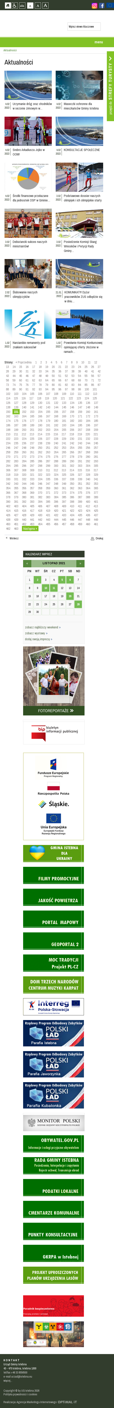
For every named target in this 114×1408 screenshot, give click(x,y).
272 (24, 456)
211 (16, 434)
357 (32, 488)
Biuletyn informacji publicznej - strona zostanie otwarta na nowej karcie (54, 721)
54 (79, 375)
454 (40, 524)
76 (27, 384)
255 (80, 447)
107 (48, 393)
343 (16, 483)
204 (56, 429)
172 (88, 416)
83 (72, 384)
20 (53, 366)
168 (56, 416)
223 (16, 438)
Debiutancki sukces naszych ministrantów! (30, 243)
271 (16, 456)
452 (24, 524)
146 (72, 407)
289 (64, 461)
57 (99, 375)
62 (33, 380)
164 (24, 416)
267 (80, 452)
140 (24, 407)
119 (47, 398)
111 (79, 393)
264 (56, 452)
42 (99, 371)
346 (40, 483)
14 (13, 366)
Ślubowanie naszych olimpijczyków (25, 294)
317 (96, 470)
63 (40, 380)
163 (16, 416)
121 (63, 398)
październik (27, 563)
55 (86, 375)
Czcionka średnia (37, 5)
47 (33, 375)
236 (24, 443)
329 (96, 474)
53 (72, 375)
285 (32, 461)
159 (80, 411)
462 (8, 528)
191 (48, 425)
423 (80, 510)
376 (88, 492)
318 (8, 474)
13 (7, 366)
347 (48, 483)
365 (96, 488)
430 (40, 515)
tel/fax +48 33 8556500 (15, 1372)
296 (24, 465)
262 (40, 452)
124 (87, 398)
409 (64, 506)
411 (80, 506)
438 (8, 519)
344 (24, 483)
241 (64, 443)
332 (24, 479)
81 (59, 384)
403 (16, 506)
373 (64, 492)
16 (27, 366)
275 (48, 456)
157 (64, 411)
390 (8, 501)
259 (16, 452)
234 (8, 443)
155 (48, 411)
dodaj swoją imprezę (38, 639)
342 (8, 483)
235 (16, 443)
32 (33, 371)
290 (72, 461)
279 (80, 456)
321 (32, 474)
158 (72, 411)
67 (66, 380)
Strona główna (8, 5)
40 (86, 371)
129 (32, 402)
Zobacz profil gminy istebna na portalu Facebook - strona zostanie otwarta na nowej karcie (101, 5)
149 (96, 407)
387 (80, 497)
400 (88, 501)
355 (16, 488)
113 (95, 393)
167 (48, 416)
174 (8, 420)
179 (48, 420)
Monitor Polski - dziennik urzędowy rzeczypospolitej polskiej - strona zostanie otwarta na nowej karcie (54, 1114)
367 (16, 492)
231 (80, 438)
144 (56, 407)
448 (88, 519)
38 (72, 371)
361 (64, 488)
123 (79, 398)
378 (8, 497)
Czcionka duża (45, 5)
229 (64, 438)
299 (48, 465)
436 (88, 515)
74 (13, 384)
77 (33, 384)
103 (16, 393)
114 (8, 398)
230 (72, 438)
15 (20, 366)
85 (86, 384)
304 (88, 465)
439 (16, 519)
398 (72, 501)
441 (32, 519)
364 (88, 488)
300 (56, 465)
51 (59, 375)
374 (72, 492)
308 (24, 470)
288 (56, 461)
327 (80, 474)
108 (56, 393)
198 (8, 429)
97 (66, 389)
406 (40, 506)
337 (64, 479)
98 (72, 389)
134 (72, 402)
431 (48, 515)
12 (95, 362)
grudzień (80, 563)
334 (40, 479)
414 (8, 510)
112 (87, 393)
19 (46, 366)
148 (88, 407)
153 (32, 411)
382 (40, 497)
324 (56, 474)
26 (92, 366)
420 (56, 510)
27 (99, 366)
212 (24, 434)
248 (24, 447)
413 (96, 506)
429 (32, 515)
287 (48, 461)
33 (40, 371)
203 (48, 429)
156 (56, 411)
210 (8, 434)
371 (48, 492)
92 (33, 389)
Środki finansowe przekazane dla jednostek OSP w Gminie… (31, 197)
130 (40, 402)
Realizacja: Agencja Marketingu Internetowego (30, 1402)
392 (24, 501)
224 (24, 438)
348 (56, 483)
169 (64, 416)
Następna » (30, 528)
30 (20, 371)
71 (92, 380)
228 (56, 438)
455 (48, 524)
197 (96, 425)
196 (88, 425)
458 (72, 524)
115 (16, 398)
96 (59, 389)
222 (8, 438)
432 (56, 515)
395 (48, 501)
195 (80, 425)
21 (59, 366)
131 (48, 402)
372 (56, 492)
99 (79, 389)
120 (55, 398)
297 (32, 465)
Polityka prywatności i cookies (20, 1394)
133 (64, 402)
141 (32, 407)
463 (16, 528)
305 (96, 465)
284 (24, 461)
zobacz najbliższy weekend (43, 627)
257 (96, 447)
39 (79, 371)
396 (56, 501)
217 (64, 434)
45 (20, 375)
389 (96, 497)
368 (24, 492)
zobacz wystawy (36, 633)
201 (32, 429)
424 (88, 510)
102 (8, 393)
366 (8, 492)
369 (32, 492)
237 (32, 443)
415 (16, 510)
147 (80, 407)
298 (40, 465)
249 (32, 447)
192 (56, 425)
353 (96, 483)
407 (48, 506)
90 (20, 389)
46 (27, 375)
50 (53, 375)
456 (56, 524)
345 (32, 483)
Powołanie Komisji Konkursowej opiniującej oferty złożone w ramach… (83, 347)
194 (72, 425)
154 (40, 411)
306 (8, 470)
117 (31, 398)
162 (8, 416)
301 (64, 465)
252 (56, 447)
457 (64, 524)
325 (64, 474)
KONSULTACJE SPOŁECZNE (82, 150)
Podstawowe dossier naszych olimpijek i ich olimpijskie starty (83, 197)
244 (88, 443)
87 (99, 384)
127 (16, 402)
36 (59, 371)
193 (64, 425)
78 (40, 384)
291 (80, 461)
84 (79, 384)
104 (24, 393)
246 (8, 447)
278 (72, 456)
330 (8, 479)
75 (20, 384)
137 (96, 402)
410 (72, 506)
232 (88, 438)
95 (53, 389)
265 (64, 452)
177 (32, 420)
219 (80, 434)
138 (8, 407)
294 (8, 465)
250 (40, 447)
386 (72, 497)
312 (56, 470)
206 (72, 429)
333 (32, 479)
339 (80, 479)
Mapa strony (22, 5)
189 (32, 425)
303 (80, 465)
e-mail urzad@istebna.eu (17, 1376)
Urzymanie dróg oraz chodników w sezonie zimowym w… (32, 106)
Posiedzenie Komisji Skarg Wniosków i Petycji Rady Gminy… (80, 246)
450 (8, 524)
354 (8, 488)
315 (80, 470)
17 (33, 366)
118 (39, 398)
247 (16, 447)
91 (27, 389)
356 (24, 488)
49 (46, 375)
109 (64, 393)
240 (56, 443)
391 (16, 501)
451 (16, 524)
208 (88, 429)
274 (40, 456)
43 (7, 375)
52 (66, 375)
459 (80, 524)
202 (40, 429)
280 (88, 456)
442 (40, 519)
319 (16, 474)
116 (23, 398)
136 (88, 402)
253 (64, 447)
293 (96, 461)
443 (48, 519)
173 (96, 416)
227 (48, 438)
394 (40, 501)
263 (48, 452)
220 (88, 434)
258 (8, 452)
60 (20, 380)
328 (88, 474)
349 (64, 483)
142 (40, 407)
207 (80, 429)
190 (40, 425)
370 (40, 492)
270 (8, 456)
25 (86, 366)
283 (16, 461)
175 (16, 420)
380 (24, 497)
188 (24, 425)
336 (56, 479)
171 (80, 416)
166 (40, 416)
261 (32, 452)
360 (56, 488)
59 (13, 380)
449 (96, 519)
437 (96, 515)
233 (96, 438)
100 (87, 389)
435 (80, 515)
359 (48, 488)
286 (40, 461)
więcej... (7, 1380)
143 (48, 407)
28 (7, 371)
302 (72, 465)
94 (46, 389)
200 (24, 429)
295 (16, 465)
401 (96, 501)
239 (48, 443)
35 (53, 371)
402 (8, 506)
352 (88, 483)
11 (89, 362)
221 (96, 434)
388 (88, 497)
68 (72, 380)
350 (72, 483)
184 (88, 420)
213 (32, 434)
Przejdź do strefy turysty (110, 86)
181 (64, 420)
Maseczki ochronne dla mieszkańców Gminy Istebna (81, 106)
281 (96, 456)
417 (32, 510)
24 (79, 366)
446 (72, 519)
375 (80, 492)
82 (66, 384)
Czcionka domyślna (30, 5)
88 (7, 389)
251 (48, 447)
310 (40, 470)
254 (72, 447)
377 (96, 492)
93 (40, 389)
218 (72, 434)
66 (59, 380)
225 (32, 438)
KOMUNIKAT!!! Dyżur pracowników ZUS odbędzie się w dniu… (83, 296)
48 (40, 375)
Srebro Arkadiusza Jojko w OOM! (29, 152)
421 (64, 510)
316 (88, 470)
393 (32, 501)
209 (96, 429)
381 (32, 497)
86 (92, 384)
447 (80, 519)
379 (16, 497)
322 (40, 474)
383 (48, 497)
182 (72, 420)
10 (82, 362)
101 (95, 389)
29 (13, 371)
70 (86, 380)
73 (7, 384)
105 (32, 393)
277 (64, 456)
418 (40, 510)
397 (64, 501)
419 (48, 510)
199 (16, 429)
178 (40, 420)
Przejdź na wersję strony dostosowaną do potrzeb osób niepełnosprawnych (14, 5)
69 (79, 380)
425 (96, 510)
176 (24, 420)
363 (80, 488)
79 (46, 384)
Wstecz (14, 538)
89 (13, 389)
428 (24, 515)
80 (53, 384)
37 (66, 371)
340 (88, 479)
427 (16, 515)
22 (66, 366)
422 (72, 510)
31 (27, 371)
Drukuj (99, 538)
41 (92, 371)
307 (16, 470)
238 (40, 443)
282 (8, 461)
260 (24, 452)
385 (64, 497)
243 (80, 443)
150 (8, 411)
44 (13, 375)
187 (16, 425)
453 (32, 524)
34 (46, 371)
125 (95, 398)
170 (72, 416)
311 (48, 470)
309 (32, 470)
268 (88, 452)
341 (96, 479)
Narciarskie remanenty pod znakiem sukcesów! (29, 344)
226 (40, 438)
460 (88, 524)
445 (64, 519)
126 (8, 402)
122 (71, 398)
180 (56, 420)
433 (64, 515)
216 (56, 434)
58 (7, 380)
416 (24, 510)
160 (88, 411)
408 (56, 506)
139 (16, 407)
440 (24, 519)
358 (40, 488)
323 (48, 474)
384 (56, 497)
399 (80, 501)
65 (53, 380)
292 (88, 461)
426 (8, 515)
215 (48, 434)
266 (72, 452)
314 (72, 470)
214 (40, 434)
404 (24, 506)
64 (46, 380)
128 (24, 402)
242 (72, 443)
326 (72, 474)
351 (80, 483)
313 (64, 470)
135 (80, 402)
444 (56, 519)
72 (99, 380)
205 (64, 429)
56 (92, 375)
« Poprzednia (24, 362)
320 (24, 474)
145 (64, 407)
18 (40, 366)
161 (96, 411)
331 (16, 479)
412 (88, 506)
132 (56, 402)
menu (99, 42)
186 (8, 425)
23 (72, 366)
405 (32, 506)
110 (72, 393)
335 (48, 479)
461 (96, 524)
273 (32, 456)
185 (96, 420)
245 (96, 443)
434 (72, 515)
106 (40, 393)
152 (24, 411)
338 (72, 479)
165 (32, 416)
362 (72, 488)
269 (96, 452)
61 (27, 380)
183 (80, 420)
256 (88, 447)
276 (56, 456)
